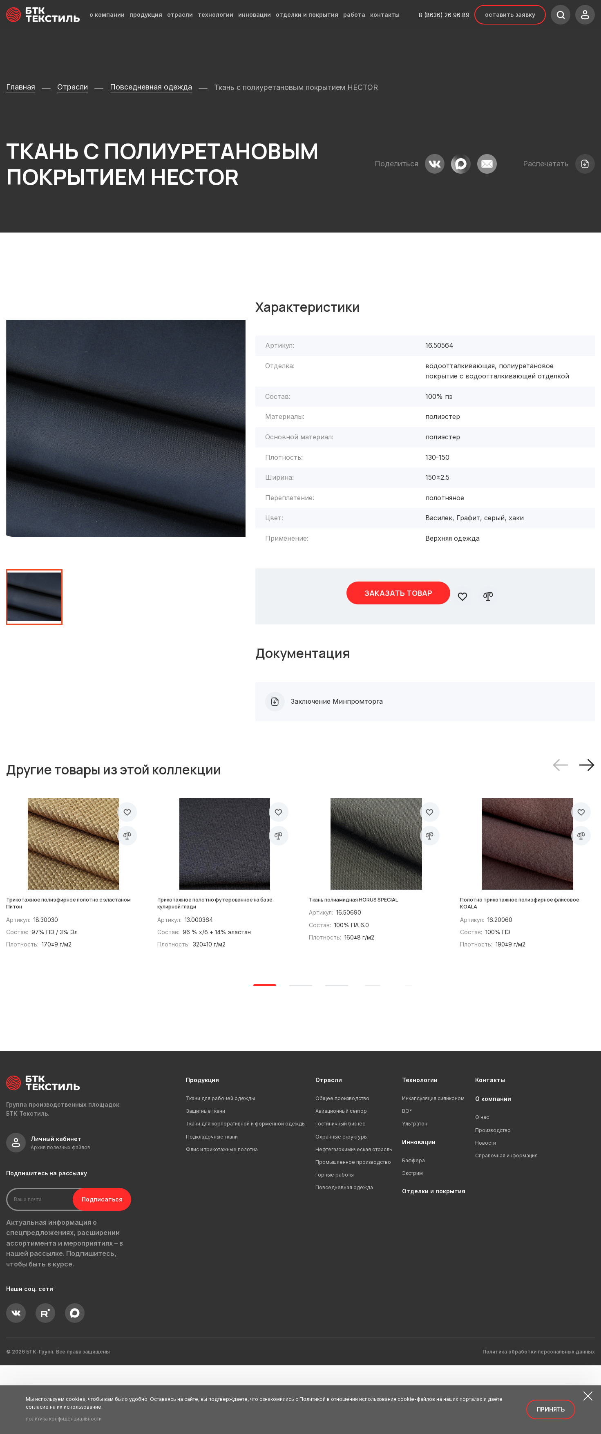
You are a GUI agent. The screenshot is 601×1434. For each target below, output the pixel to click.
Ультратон (414, 1192)
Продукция (202, 1148)
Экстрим (412, 1242)
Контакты (490, 1148)
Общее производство (342, 1167)
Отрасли (72, 87)
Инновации (419, 1210)
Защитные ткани (205, 1180)
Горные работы (334, 1243)
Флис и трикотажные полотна (222, 1218)
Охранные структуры (341, 1205)
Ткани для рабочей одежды (220, 1167)
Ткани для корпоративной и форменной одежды (246, 1192)
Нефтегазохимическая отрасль (353, 1218)
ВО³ (407, 1180)
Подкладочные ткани (212, 1205)
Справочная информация (506, 1224)
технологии (215, 15)
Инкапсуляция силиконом (433, 1167)
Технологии (420, 1148)
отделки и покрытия (307, 15)
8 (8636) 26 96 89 (444, 14)
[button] (587, 757)
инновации (254, 15)
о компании (107, 15)
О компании (493, 1167)
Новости (485, 1211)
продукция (146, 15)
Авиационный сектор (341, 1180)
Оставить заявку (510, 14)
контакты (385, 15)
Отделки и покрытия (433, 1259)
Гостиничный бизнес (340, 1192)
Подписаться (93, 1267)
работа (354, 15)
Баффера (413, 1229)
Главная (20, 87)
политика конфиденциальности (64, 1419)
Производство (493, 1198)
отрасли (180, 15)
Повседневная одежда (151, 87)
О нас (482, 1186)
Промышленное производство (353, 1231)
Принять (551, 1409)
